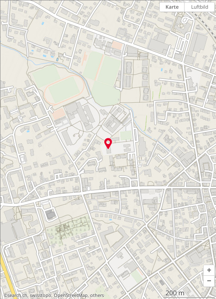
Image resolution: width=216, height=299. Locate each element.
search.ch (17, 295)
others (97, 295)
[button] (209, 270)
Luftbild (199, 6)
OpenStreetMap (71, 295)
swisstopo (40, 295)
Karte (172, 6)
